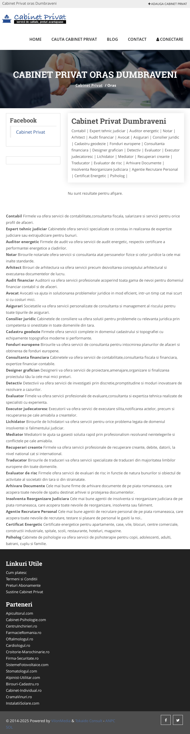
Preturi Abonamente (23, 585)
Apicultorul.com (19, 613)
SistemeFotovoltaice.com (27, 664)
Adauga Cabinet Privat (167, 4)
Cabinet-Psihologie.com (26, 619)
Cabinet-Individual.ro (24, 690)
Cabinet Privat (89, 85)
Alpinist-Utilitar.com (23, 677)
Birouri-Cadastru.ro (22, 683)
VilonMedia (61, 720)
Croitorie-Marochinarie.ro (27, 651)
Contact (137, 39)
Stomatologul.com (21, 671)
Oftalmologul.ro (19, 638)
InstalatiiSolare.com (22, 703)
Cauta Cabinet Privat (74, 39)
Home (35, 39)
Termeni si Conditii (21, 578)
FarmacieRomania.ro (23, 632)
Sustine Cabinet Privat (24, 591)
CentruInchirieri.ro (21, 626)
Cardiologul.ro (18, 645)
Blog (112, 39)
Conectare (169, 39)
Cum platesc (16, 572)
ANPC (110, 720)
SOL (9, 727)
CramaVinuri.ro (19, 696)
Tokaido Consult (88, 720)
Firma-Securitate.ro (22, 658)
